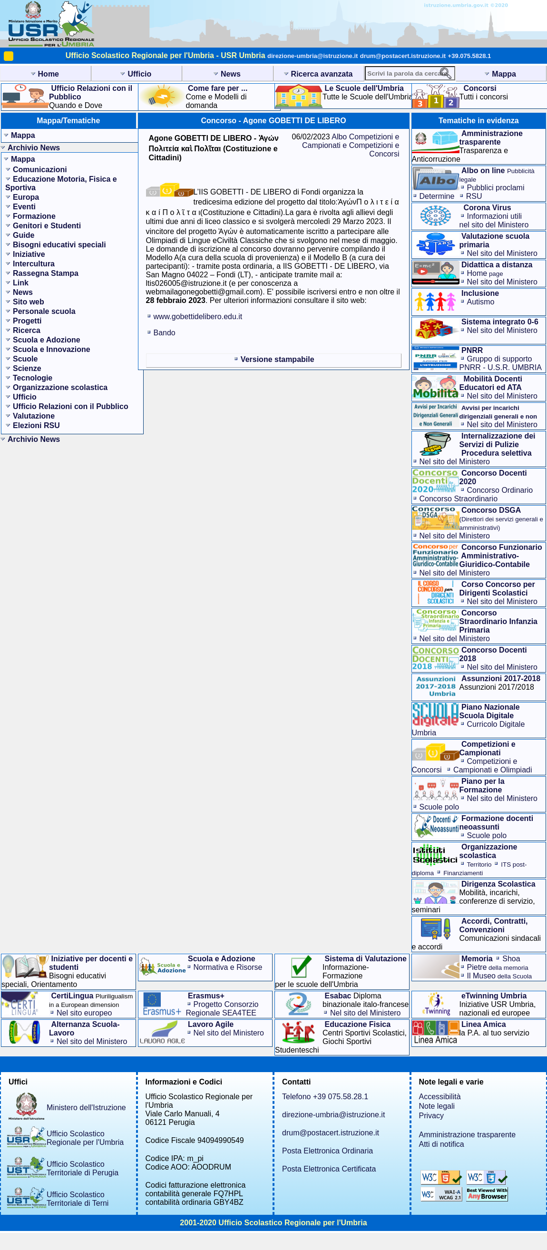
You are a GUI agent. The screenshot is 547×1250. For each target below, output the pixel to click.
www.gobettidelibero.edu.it (198, 316)
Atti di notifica (441, 1144)
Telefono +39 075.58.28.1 (325, 1097)
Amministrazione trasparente (467, 1135)
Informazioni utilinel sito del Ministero (494, 220)
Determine (437, 196)
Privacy (431, 1116)
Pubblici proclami (496, 188)
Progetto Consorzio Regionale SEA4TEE (222, 1008)
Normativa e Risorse (228, 967)
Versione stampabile (277, 359)
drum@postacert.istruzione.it (403, 55)
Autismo (481, 302)
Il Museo (499, 976)
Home (485, 273)
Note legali (437, 1106)
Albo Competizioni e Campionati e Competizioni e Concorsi (351, 145)
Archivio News (34, 148)
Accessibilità (440, 1097)
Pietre (497, 967)
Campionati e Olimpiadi (492, 770)
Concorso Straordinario (459, 499)
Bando (165, 333)
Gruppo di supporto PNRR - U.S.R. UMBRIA (500, 363)
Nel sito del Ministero (502, 253)
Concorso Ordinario (500, 490)
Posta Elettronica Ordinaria (327, 1151)
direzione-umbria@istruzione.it (312, 55)
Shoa (511, 959)
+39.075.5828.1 (469, 55)
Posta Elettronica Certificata (329, 1169)
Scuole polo (439, 807)
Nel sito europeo (84, 1013)
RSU (474, 196)
